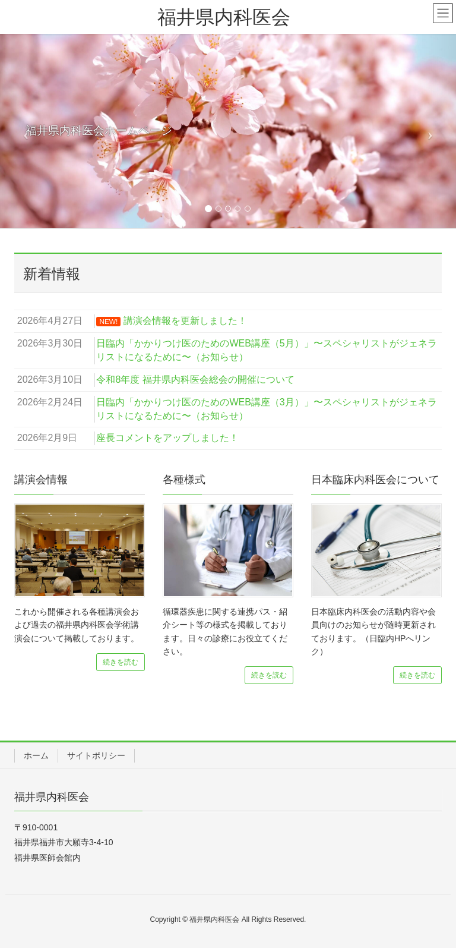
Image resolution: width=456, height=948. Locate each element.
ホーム (36, 755)
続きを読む (120, 662)
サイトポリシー (96, 755)
